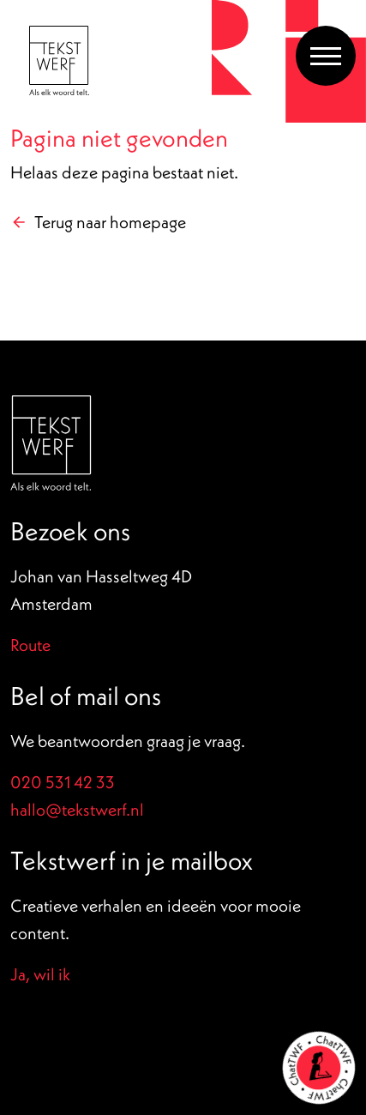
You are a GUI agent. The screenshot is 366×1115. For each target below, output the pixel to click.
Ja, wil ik (40, 974)
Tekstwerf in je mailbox (131, 860)
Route (30, 644)
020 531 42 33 (62, 782)
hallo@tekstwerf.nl (77, 809)
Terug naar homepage (110, 221)
